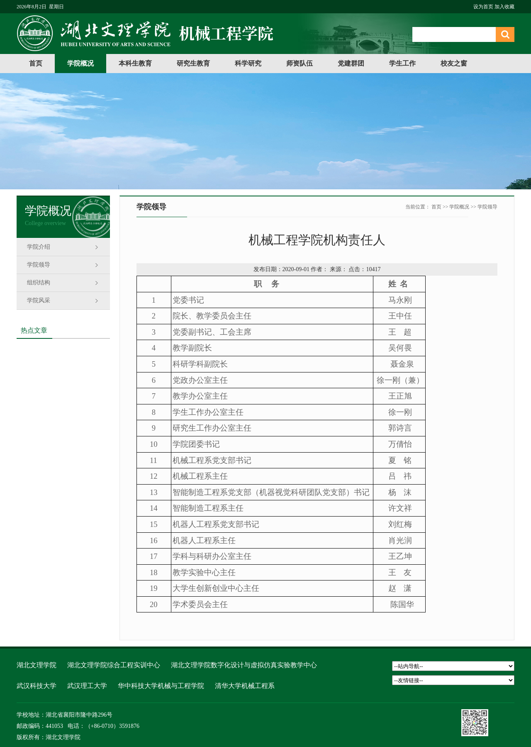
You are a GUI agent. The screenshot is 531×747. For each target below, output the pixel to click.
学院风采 (38, 300)
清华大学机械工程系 (245, 685)
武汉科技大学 (36, 685)
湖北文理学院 (36, 665)
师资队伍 (299, 63)
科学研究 (248, 63)
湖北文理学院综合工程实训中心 (113, 665)
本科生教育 (135, 63)
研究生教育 (193, 63)
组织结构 (38, 282)
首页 (35, 63)
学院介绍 (38, 247)
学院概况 (80, 63)
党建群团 (351, 63)
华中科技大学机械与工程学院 (161, 685)
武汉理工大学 (87, 685)
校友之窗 (454, 63)
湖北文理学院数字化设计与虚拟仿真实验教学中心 (244, 665)
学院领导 (38, 265)
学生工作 (402, 63)
